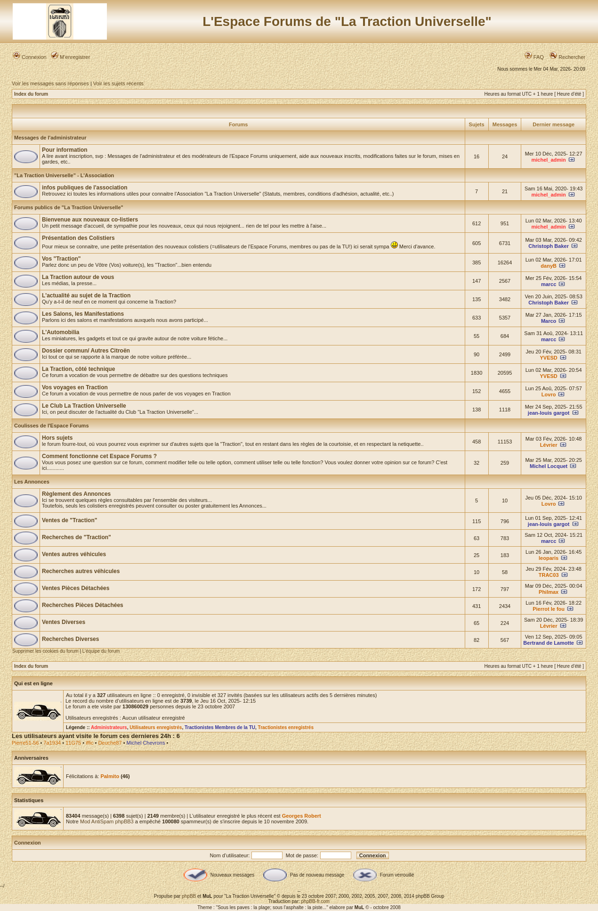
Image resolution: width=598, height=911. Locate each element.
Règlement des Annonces (76, 494)
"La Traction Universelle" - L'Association (64, 175)
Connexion (30, 57)
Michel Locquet (548, 466)
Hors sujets (57, 438)
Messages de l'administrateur (50, 137)
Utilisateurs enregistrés (155, 727)
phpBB (189, 896)
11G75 (73, 743)
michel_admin (548, 160)
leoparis (548, 558)
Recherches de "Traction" (76, 537)
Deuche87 (109, 743)
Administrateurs (109, 727)
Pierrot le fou (549, 609)
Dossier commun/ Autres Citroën (86, 350)
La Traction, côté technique (78, 369)
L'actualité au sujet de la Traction (86, 295)
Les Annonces (31, 481)
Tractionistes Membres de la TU (220, 727)
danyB (549, 266)
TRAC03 (549, 575)
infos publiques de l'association (85, 187)
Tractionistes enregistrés (286, 727)
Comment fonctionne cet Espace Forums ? (99, 456)
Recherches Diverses (70, 639)
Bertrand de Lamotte (548, 643)
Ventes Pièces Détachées (75, 588)
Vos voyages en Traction (75, 387)
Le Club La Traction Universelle (84, 405)
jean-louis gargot (549, 413)
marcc (548, 284)
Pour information (65, 150)
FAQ (534, 57)
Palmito (109, 776)
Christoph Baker (548, 246)
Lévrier (549, 445)
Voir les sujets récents (118, 83)
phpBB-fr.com (315, 901)
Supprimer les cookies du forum (45, 651)
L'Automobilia (61, 332)
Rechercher (567, 57)
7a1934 (52, 743)
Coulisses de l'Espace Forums (51, 425)
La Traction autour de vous (78, 277)
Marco (548, 321)
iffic (89, 743)
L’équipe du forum (101, 651)
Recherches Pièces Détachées (82, 605)
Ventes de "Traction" (69, 520)
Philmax (548, 592)
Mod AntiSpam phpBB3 (107, 821)
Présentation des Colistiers (78, 238)
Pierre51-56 (25, 743)
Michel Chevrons (146, 743)
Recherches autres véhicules (81, 571)
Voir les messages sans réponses (50, 83)
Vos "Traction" (61, 258)
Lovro (548, 394)
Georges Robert (301, 816)
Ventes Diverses (63, 622)
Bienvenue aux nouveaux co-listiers (90, 219)
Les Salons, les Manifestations (83, 314)
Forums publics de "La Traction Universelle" (68, 207)
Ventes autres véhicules (74, 554)
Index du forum (31, 94)
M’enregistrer (70, 57)
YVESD (549, 358)
